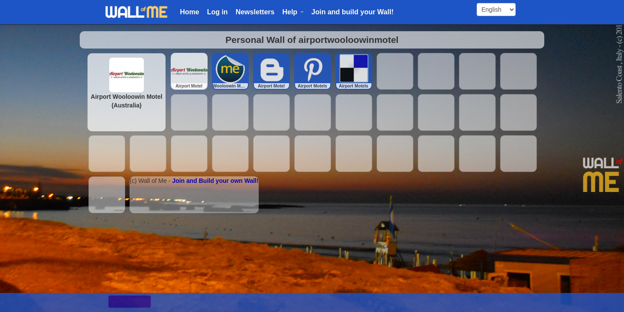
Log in (217, 12)
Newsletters (255, 12)
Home (189, 12)
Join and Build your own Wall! (215, 180)
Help (292, 12)
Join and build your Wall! (353, 12)
